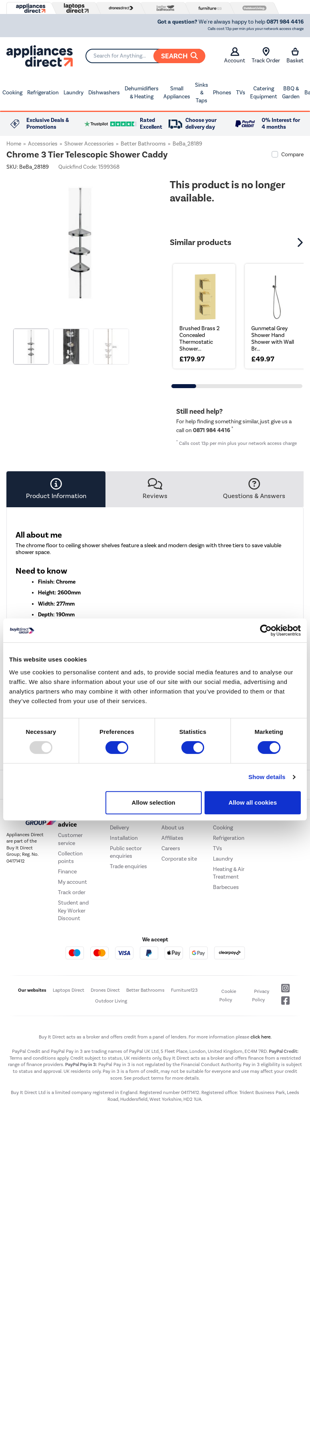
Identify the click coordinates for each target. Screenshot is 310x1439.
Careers (170, 848)
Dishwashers (104, 92)
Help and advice (70, 821)
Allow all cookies (253, 802)
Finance (67, 871)
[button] (301, 242)
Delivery (119, 827)
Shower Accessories (89, 143)
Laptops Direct (68, 990)
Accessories (43, 143)
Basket (295, 55)
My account (72, 882)
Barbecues (226, 887)
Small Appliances (176, 92)
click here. (261, 1037)
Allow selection (153, 802)
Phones (222, 92)
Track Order (266, 55)
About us (172, 827)
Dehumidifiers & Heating (142, 92)
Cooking (12, 92)
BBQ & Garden (291, 92)
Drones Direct (105, 990)
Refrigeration (43, 92)
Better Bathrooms (143, 143)
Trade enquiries (128, 866)
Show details (267, 776)
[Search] (145, 56)
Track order (71, 892)
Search (179, 56)
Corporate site (179, 858)
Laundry (73, 92)
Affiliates (172, 838)
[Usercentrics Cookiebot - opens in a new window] (266, 630)
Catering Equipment (263, 92)
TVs (240, 92)
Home (13, 143)
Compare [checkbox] (292, 154)
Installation (124, 838)
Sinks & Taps (201, 93)
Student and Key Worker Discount (73, 910)
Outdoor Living (111, 1001)
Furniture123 (184, 990)
